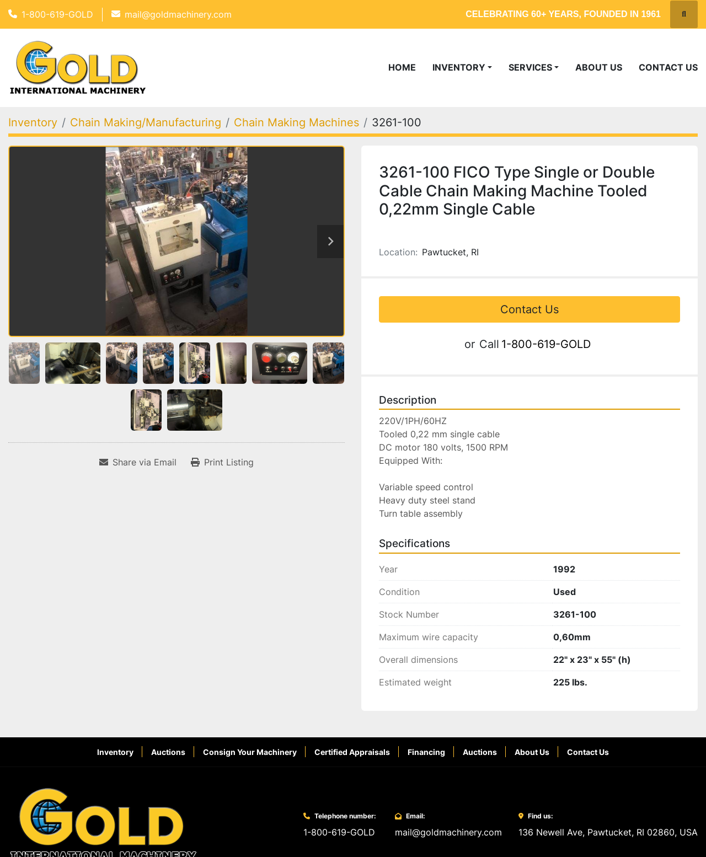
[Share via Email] (138, 462)
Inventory (458, 67)
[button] (462, 67)
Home (402, 67)
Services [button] (530, 67)
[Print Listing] (222, 462)
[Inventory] (32, 122)
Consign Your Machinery (250, 752)
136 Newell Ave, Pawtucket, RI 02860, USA (608, 832)
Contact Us (668, 67)
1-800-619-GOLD (57, 14)
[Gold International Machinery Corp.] (103, 823)
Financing (426, 752)
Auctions (168, 752)
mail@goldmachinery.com (178, 14)
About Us (598, 67)
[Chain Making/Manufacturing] (145, 122)
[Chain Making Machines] (296, 122)
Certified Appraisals (352, 752)
